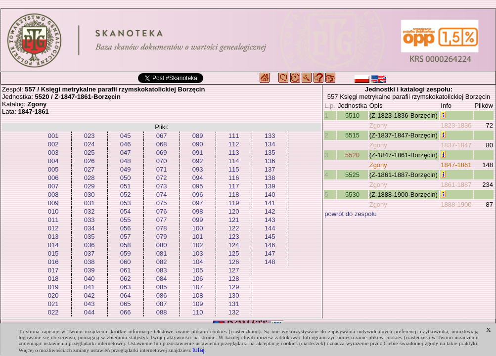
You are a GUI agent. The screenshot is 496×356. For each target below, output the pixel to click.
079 (161, 236)
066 (125, 312)
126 (233, 262)
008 (53, 194)
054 (125, 211)
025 (89, 152)
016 (53, 262)
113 (233, 152)
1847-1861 (456, 165)
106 (197, 278)
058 (125, 245)
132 (233, 312)
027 (89, 169)
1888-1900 (456, 204)
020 (53, 295)
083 (161, 270)
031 (89, 203)
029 (89, 186)
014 (53, 245)
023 (89, 135)
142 (270, 211)
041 (89, 287)
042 (89, 295)
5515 (352, 135)
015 (53, 253)
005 (53, 169)
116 (233, 177)
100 (197, 228)
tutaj (198, 350)
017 (53, 270)
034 (89, 228)
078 (161, 228)
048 (125, 161)
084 (161, 278)
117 (233, 186)
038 (89, 262)
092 (197, 161)
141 (270, 203)
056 (125, 228)
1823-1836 (456, 125)
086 (161, 295)
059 (125, 253)
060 (125, 262)
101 (197, 236)
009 (53, 203)
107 (197, 287)
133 (270, 135)
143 (270, 219)
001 (53, 135)
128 (233, 278)
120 (233, 211)
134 (270, 144)
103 (197, 253)
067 (161, 135)
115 (233, 169)
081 (161, 253)
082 (161, 262)
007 (53, 186)
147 (270, 253)
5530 (352, 194)
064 (125, 295)
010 (53, 211)
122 (233, 228)
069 (161, 152)
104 (197, 262)
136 (270, 161)
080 (161, 245)
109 (197, 304)
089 (197, 135)
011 (53, 219)
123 (233, 236)
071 (161, 169)
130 (233, 295)
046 (125, 144)
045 (125, 135)
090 (197, 144)
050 (125, 177)
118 (233, 194)
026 (89, 161)
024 (89, 144)
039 (89, 270)
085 (161, 287)
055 (125, 219)
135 (270, 152)
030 (89, 194)
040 (89, 278)
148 (270, 262)
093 (197, 169)
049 (125, 169)
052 (125, 194)
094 (197, 177)
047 (125, 152)
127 (233, 270)
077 (161, 219)
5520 (352, 155)
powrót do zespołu (350, 214)
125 (233, 253)
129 (233, 287)
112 (233, 144)
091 (197, 152)
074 (161, 194)
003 (53, 152)
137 (270, 169)
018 (53, 278)
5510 (352, 115)
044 (89, 312)
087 (161, 304)
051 (125, 186)
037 (89, 253)
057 (125, 236)
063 (125, 287)
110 (197, 312)
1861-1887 (456, 184)
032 (89, 211)
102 (197, 245)
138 (270, 177)
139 (270, 186)
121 (233, 219)
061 (125, 270)
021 (53, 304)
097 (197, 203)
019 (53, 287)
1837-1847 (456, 145)
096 (197, 194)
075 (161, 203)
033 (89, 219)
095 (197, 186)
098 (197, 211)
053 (125, 203)
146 (270, 245)
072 (161, 177)
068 (161, 144)
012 (53, 228)
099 (197, 219)
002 (53, 144)
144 (270, 228)
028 (89, 177)
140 (270, 194)
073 (161, 186)
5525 (352, 174)
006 (53, 177)
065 (125, 304)
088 (161, 312)
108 (197, 295)
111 (233, 135)
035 (89, 236)
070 (161, 161)
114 (233, 161)
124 (233, 245)
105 (197, 270)
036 (89, 245)
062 (125, 278)
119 (233, 203)
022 (53, 312)
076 (161, 211)
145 (270, 236)
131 (233, 304)
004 (53, 161)
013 (53, 236)
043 (89, 304)
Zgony (378, 125)
